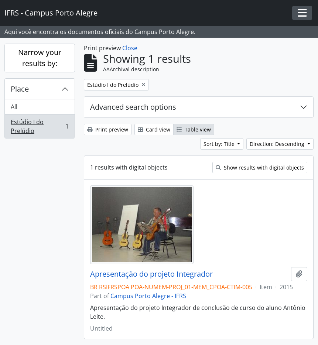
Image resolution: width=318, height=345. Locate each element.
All (14, 107)
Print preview (107, 129)
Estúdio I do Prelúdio (39, 126)
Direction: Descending (278, 143)
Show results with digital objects (260, 167)
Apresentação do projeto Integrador (151, 274)
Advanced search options (133, 107)
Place (20, 89)
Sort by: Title (220, 143)
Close (129, 48)
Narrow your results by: (39, 57)
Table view (194, 129)
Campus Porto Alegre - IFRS (148, 296)
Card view (154, 129)
